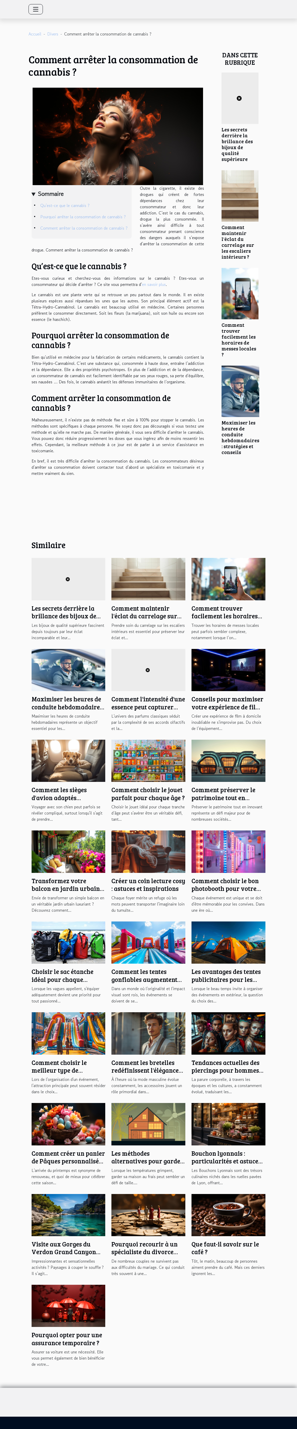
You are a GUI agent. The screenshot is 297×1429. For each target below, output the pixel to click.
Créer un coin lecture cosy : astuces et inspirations (148, 884)
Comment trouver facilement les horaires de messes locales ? (239, 339)
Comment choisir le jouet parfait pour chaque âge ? (148, 793)
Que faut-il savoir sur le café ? (225, 1248)
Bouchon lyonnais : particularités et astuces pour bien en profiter (226, 1161)
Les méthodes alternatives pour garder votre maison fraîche (147, 1161)
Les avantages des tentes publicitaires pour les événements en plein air (226, 979)
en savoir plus (154, 284)
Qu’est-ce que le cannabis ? (65, 205)
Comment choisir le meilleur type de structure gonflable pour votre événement (67, 1074)
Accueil (34, 34)
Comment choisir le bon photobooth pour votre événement (225, 888)
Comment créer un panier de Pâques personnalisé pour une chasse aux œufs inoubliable (68, 1165)
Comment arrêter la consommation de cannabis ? (84, 228)
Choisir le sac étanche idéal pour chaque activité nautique (62, 979)
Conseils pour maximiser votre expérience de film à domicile (227, 707)
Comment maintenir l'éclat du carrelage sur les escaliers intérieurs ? (238, 242)
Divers (52, 34)
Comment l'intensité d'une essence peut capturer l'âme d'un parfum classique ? (148, 711)
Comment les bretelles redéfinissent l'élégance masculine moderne (145, 1070)
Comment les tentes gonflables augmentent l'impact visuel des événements (144, 983)
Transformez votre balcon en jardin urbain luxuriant (66, 888)
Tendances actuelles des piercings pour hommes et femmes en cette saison (227, 1070)
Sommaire (50, 193)
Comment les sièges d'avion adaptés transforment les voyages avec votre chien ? (68, 801)
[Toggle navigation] (35, 9)
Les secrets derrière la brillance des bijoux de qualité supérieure (237, 144)
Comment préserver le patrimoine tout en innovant (223, 797)
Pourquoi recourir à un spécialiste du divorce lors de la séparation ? (144, 1252)
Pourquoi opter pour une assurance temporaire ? (67, 1339)
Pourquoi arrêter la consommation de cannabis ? (83, 217)
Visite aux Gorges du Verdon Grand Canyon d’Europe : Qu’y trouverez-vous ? (68, 1256)
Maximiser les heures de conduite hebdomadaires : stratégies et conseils (240, 437)
